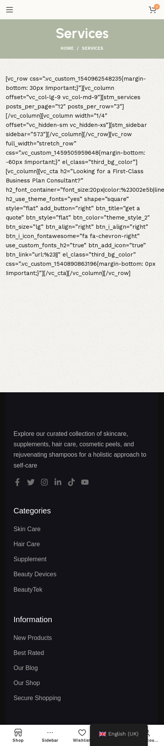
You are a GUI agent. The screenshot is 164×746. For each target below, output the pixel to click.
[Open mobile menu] (9, 9)
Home (67, 48)
